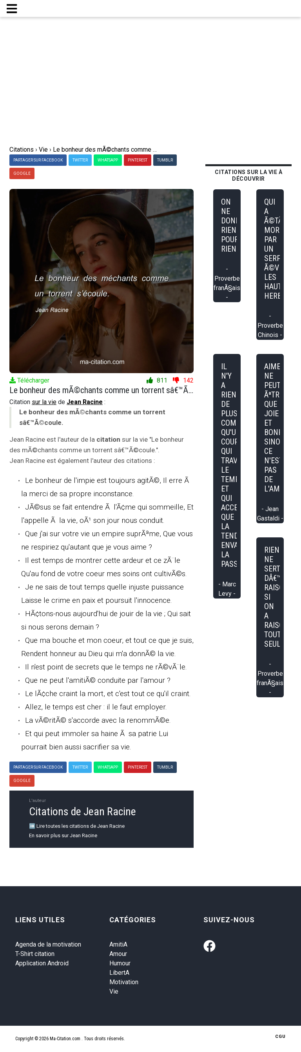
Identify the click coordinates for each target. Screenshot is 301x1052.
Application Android (42, 963)
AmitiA (118, 944)
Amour (118, 954)
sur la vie (44, 402)
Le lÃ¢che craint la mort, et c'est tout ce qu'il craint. (108, 693)
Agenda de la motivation (48, 944)
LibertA (119, 972)
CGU (280, 1036)
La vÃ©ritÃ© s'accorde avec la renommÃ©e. (98, 720)
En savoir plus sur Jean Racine (63, 835)
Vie (113, 991)
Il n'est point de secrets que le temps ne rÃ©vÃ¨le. (106, 666)
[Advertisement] (150, 86)
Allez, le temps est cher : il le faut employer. (96, 706)
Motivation (123, 982)
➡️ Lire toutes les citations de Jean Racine (77, 826)
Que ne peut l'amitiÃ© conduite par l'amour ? (97, 680)
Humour (120, 963)
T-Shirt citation (34, 954)
